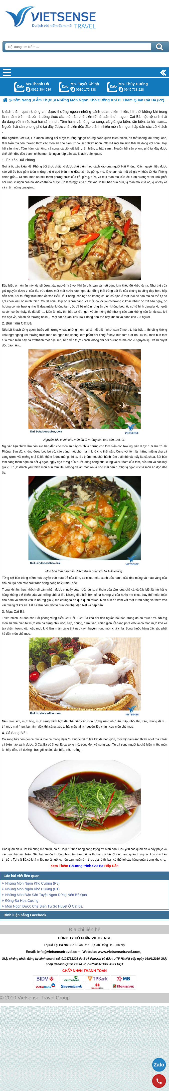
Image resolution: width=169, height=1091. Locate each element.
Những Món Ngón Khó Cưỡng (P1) (32, 889)
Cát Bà (108, 143)
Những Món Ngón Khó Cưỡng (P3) (32, 883)
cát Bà (22, 859)
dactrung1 (120, 89)
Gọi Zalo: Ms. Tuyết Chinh (64, 87)
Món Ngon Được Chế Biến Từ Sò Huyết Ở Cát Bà (44, 906)
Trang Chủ (63, 16)
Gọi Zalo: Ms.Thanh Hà (19, 87)
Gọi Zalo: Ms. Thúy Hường (112, 87)
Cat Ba (24, 138)
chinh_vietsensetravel (72, 89)
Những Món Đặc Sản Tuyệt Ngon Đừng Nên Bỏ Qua (46, 895)
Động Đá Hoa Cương (21, 901)
